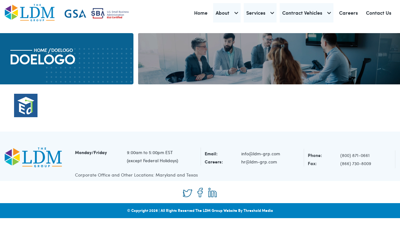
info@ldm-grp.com (260, 155)
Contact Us (378, 12)
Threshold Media (258, 210)
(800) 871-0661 (355, 157)
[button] (236, 12)
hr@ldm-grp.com (259, 163)
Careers (348, 12)
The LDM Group (208, 210)
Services (255, 12)
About (222, 12)
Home (201, 12)
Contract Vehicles (302, 12)
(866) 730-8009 (355, 165)
